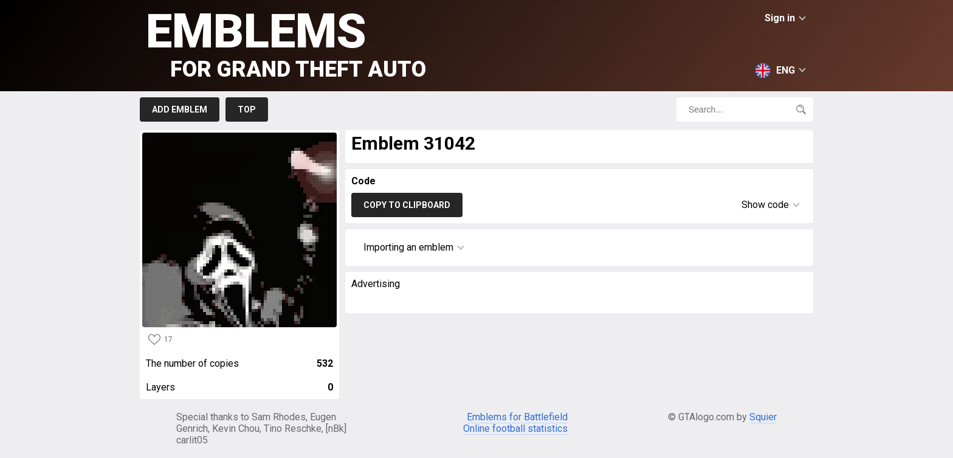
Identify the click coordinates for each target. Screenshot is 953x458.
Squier (763, 417)
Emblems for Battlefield (517, 417)
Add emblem (179, 109)
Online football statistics (515, 428)
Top (247, 109)
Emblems (286, 43)
